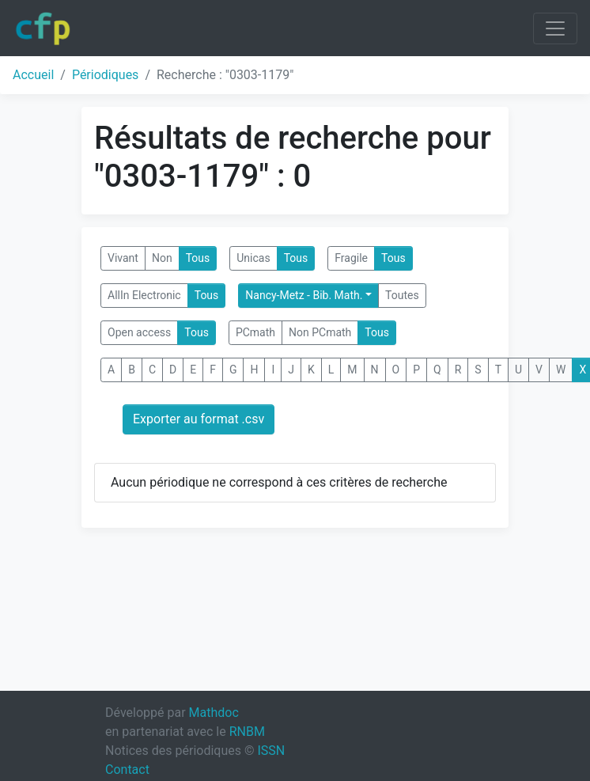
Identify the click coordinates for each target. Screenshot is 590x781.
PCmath (255, 332)
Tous (198, 258)
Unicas (253, 258)
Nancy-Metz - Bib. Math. (303, 295)
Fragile (351, 258)
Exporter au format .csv (198, 419)
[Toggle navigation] (555, 28)
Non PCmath (320, 332)
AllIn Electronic (144, 295)
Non (162, 258)
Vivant (123, 258)
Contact (127, 769)
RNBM (247, 731)
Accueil (33, 74)
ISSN (271, 750)
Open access (139, 332)
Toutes (402, 295)
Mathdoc (214, 712)
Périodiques (105, 74)
